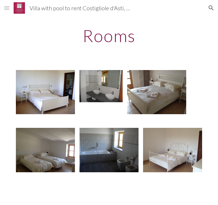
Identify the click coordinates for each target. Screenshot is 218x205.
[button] (7, 8)
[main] (109, 35)
